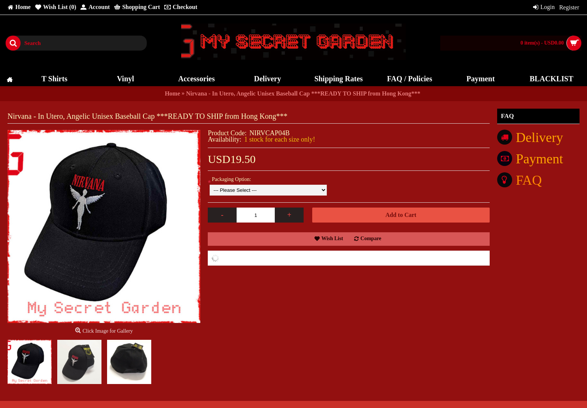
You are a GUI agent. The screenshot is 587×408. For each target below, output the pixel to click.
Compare (371, 238)
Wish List (332, 238)
